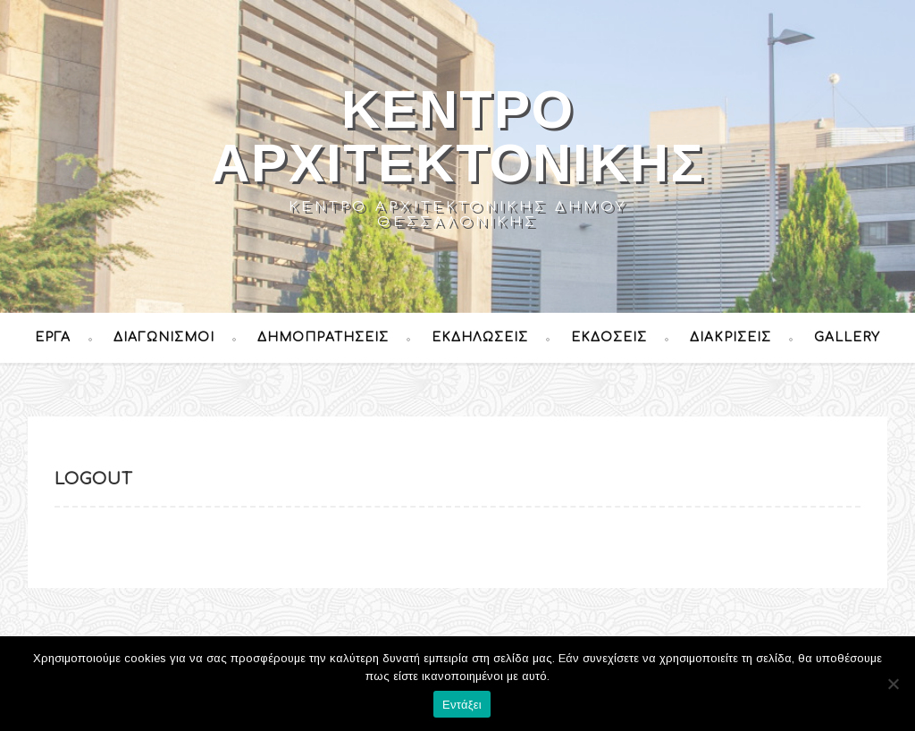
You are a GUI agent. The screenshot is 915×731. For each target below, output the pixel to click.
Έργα (53, 337)
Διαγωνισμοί (163, 337)
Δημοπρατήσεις (323, 337)
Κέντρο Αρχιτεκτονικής (458, 136)
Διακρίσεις (730, 337)
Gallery (847, 337)
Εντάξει (462, 704)
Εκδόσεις (609, 337)
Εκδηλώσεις (480, 337)
